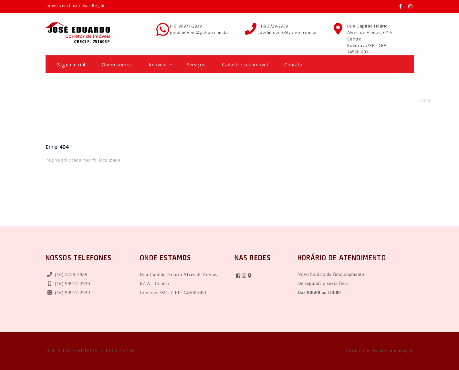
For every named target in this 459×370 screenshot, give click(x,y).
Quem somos (117, 65)
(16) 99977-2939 (186, 26)
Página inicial (70, 65)
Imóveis (160, 65)
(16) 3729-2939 (273, 26)
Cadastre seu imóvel (245, 65)
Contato (293, 65)
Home (424, 100)
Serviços (196, 65)
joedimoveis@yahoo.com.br (199, 32)
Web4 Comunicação (392, 350)
